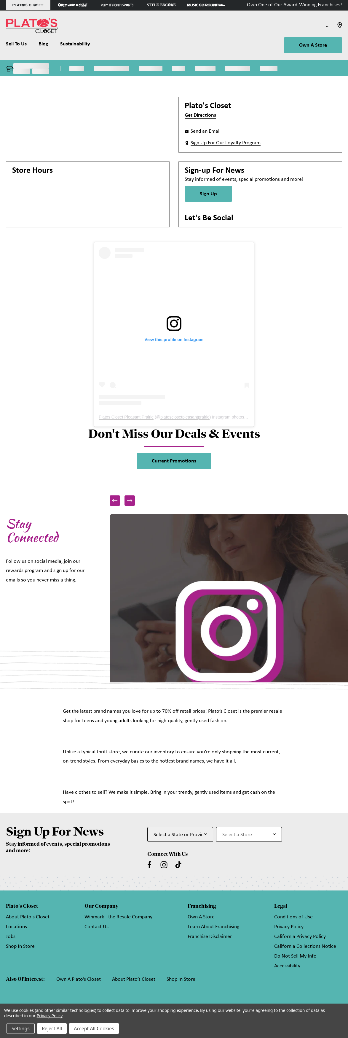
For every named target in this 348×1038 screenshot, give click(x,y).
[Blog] (43, 45)
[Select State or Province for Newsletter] (180, 834)
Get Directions (200, 115)
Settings (21, 1028)
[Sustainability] (75, 45)
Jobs (10, 936)
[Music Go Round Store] (206, 5)
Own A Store (313, 45)
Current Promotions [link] (174, 461)
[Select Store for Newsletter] (249, 834)
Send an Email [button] (206, 131)
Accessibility (287, 966)
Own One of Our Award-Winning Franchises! (294, 5)
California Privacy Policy (300, 936)
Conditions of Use (293, 917)
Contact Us (96, 927)
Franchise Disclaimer (210, 936)
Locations (16, 927)
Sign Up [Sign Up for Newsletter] (208, 194)
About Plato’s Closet (133, 979)
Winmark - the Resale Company (118, 917)
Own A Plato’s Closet (78, 979)
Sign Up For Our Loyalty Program (226, 143)
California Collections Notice (305, 946)
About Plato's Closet (28, 917)
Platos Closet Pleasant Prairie (126, 417)
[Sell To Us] (19, 45)
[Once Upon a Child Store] (72, 5)
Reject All (52, 1028)
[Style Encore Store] (161, 5)
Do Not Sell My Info (295, 956)
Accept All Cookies (94, 1028)
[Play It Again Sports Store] (117, 5)
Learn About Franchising (213, 927)
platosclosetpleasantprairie (185, 417)
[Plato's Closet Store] (28, 5)
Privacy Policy (289, 927)
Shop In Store (20, 946)
